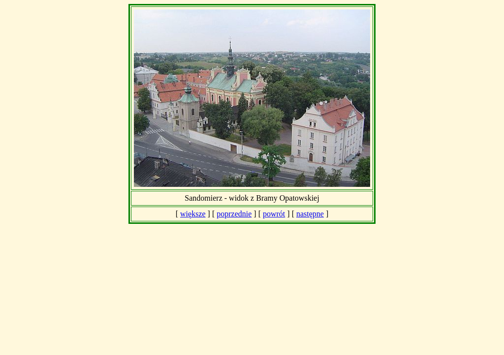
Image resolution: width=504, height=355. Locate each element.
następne (310, 214)
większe (193, 214)
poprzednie (234, 214)
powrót (274, 214)
